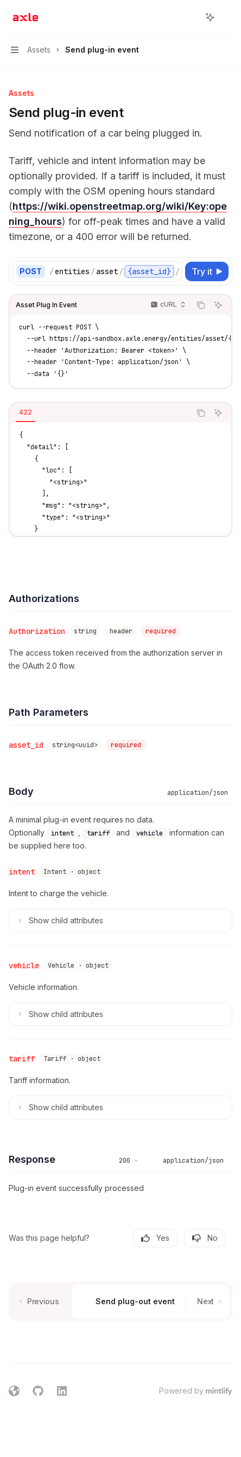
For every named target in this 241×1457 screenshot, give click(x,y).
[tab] (25, 412)
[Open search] (190, 17)
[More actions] (226, 17)
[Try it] (207, 271)
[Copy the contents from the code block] (201, 305)
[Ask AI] (218, 305)
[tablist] (99, 413)
